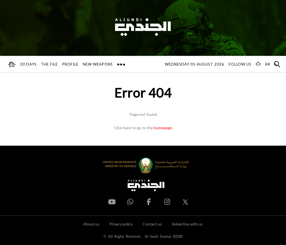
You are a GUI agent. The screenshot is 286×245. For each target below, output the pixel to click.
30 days (28, 64)
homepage (163, 127)
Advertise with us (187, 224)
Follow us (240, 64)
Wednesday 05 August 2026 (194, 64)
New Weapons (98, 64)
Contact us (152, 224)
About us (91, 224)
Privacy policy (121, 224)
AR (267, 64)
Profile (70, 64)
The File (49, 64)
